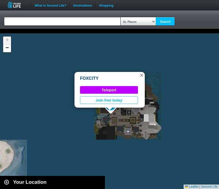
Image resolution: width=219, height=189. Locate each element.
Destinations (82, 5)
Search (165, 22)
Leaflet (191, 186)
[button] (141, 75)
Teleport (109, 90)
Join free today (108, 100)
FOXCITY (89, 78)
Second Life (17, 4)
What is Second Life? (50, 5)
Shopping (106, 5)
